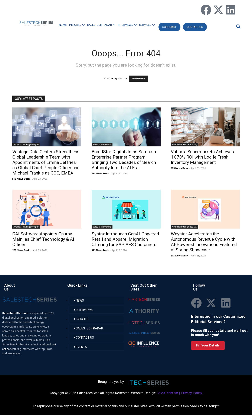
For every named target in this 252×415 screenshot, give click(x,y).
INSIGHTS (77, 24)
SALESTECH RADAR (101, 24)
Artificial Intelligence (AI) (26, 144)
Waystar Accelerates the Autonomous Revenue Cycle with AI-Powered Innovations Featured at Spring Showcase (204, 241)
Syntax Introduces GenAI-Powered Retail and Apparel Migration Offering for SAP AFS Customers (125, 239)
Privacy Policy (191, 393)
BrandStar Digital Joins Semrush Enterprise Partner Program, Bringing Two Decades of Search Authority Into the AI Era (124, 159)
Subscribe (169, 27)
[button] (237, 26)
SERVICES (147, 24)
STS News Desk (21, 178)
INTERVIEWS (127, 24)
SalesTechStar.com (15, 313)
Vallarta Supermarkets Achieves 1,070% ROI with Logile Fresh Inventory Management (202, 157)
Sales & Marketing (102, 144)
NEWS (63, 24)
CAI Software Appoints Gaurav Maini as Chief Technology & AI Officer (43, 239)
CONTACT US (195, 27)
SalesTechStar (167, 393)
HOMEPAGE (138, 78)
